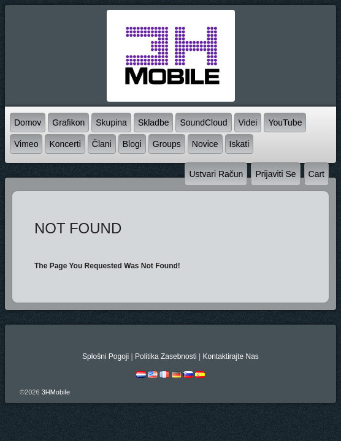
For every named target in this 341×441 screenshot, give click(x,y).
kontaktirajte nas (230, 356)
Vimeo (26, 144)
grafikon (68, 122)
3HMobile (56, 392)
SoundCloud (203, 122)
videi (248, 122)
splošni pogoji (105, 356)
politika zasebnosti (166, 356)
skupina (111, 122)
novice (205, 144)
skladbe (153, 122)
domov (27, 122)
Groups (167, 144)
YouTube (285, 122)
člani (102, 144)
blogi (132, 144)
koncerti (64, 144)
